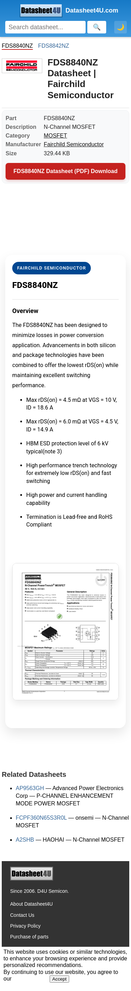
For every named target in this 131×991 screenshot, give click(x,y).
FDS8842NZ (53, 46)
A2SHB (25, 840)
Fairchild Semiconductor (74, 144)
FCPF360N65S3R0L (41, 818)
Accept (59, 979)
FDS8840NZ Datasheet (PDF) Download (66, 171)
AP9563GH (30, 788)
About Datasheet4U (31, 904)
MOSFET (55, 136)
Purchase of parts (29, 936)
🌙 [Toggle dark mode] (120, 27)
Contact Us (22, 915)
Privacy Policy (25, 926)
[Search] (45, 27)
